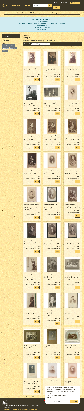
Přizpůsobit (57, 401)
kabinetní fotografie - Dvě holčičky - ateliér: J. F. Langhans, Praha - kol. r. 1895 (72, 206)
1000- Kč (5, 50)
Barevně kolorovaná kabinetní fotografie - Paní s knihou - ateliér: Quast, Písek (31, 312)
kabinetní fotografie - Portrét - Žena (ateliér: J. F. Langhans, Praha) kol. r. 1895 (31, 242)
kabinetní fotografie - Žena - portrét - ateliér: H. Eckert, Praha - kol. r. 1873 (31, 138)
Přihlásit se (75, 3)
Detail (37, 80)
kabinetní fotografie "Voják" (51, 380)
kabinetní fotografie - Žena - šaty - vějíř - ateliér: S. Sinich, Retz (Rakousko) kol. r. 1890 (72, 138)
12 (30, 396)
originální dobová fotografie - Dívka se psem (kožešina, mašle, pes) (51, 104)
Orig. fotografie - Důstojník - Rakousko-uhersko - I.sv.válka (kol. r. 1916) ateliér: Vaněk (31, 382)
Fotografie (27, 37)
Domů (24, 35)
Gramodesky (20, 13)
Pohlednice (33, 13)
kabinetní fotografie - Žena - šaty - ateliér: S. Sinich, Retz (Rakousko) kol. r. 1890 (51, 138)
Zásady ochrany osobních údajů (21, 405)
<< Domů (6, 36)
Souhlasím (74, 401)
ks (61, 3)
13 (32, 396)
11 (29, 396)
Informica (25, 409)
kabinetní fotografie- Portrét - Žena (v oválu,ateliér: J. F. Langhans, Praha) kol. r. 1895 (72, 242)
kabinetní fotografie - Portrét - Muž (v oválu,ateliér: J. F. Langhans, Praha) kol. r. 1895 (51, 242)
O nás (64, 13)
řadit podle (27, 44)
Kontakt (74, 13)
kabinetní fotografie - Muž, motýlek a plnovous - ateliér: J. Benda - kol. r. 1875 (52, 172)
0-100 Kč (5, 45)
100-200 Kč (12, 45)
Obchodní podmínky (8, 405)
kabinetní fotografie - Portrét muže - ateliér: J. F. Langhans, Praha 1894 (72, 312)
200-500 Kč (6, 48)
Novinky (54, 13)
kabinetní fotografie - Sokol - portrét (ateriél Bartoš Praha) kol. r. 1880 (72, 104)
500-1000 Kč (13, 48)
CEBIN (36, 409)
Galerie (44, 13)
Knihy (9, 13)
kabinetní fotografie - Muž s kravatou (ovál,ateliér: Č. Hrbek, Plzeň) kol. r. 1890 (72, 172)
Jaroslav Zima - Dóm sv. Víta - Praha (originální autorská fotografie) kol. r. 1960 (31, 104)
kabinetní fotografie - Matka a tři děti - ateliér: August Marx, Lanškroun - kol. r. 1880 (31, 172)
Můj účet (56, 7)
